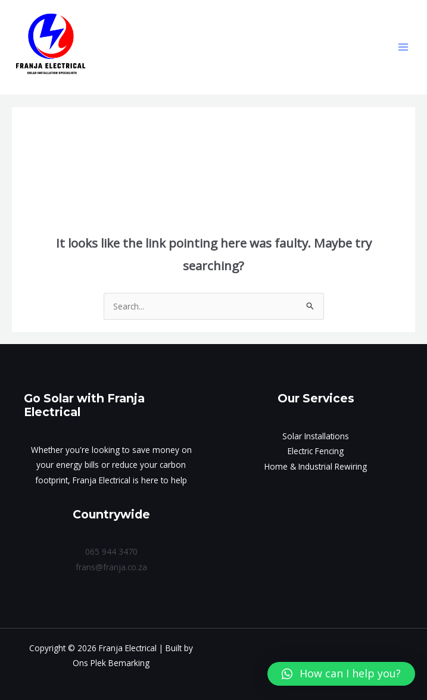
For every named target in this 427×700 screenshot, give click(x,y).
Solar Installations (315, 436)
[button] (341, 674)
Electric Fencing (316, 451)
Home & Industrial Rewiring (315, 466)
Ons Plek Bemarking (111, 662)
